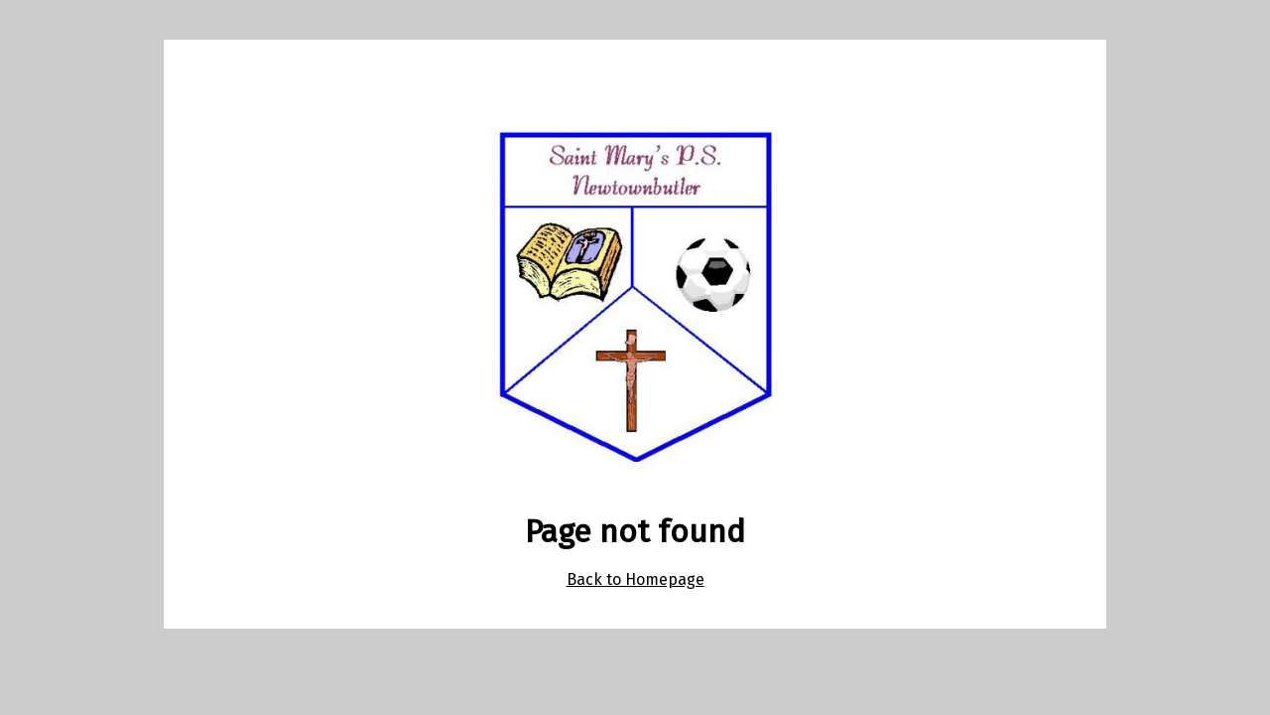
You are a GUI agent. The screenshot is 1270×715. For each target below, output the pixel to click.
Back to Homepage (635, 579)
